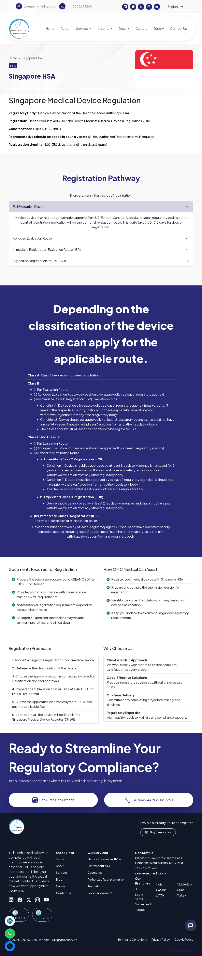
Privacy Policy (161, 939)
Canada (161, 890)
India (159, 884)
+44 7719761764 (146, 868)
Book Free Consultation (53, 803)
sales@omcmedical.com (151, 873)
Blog (59, 879)
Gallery (158, 28)
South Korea (139, 897)
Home (13, 58)
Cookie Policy (184, 939)
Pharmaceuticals (99, 866)
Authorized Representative (106, 879)
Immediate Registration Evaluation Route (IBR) (47, 253)
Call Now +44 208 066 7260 (149, 803)
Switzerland (143, 904)
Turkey (181, 895)
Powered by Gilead (180, 950)
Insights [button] (104, 28)
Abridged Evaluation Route (32, 241)
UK (136, 889)
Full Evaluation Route (28, 210)
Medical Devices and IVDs (104, 859)
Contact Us (63, 893)
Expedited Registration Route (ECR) (39, 264)
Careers (141, 28)
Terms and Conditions (132, 939)
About (60, 866)
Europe (140, 909)
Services (61, 872)
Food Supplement (100, 893)
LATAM (160, 895)
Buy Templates (158, 832)
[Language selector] (175, 6)
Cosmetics (95, 872)
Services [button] (82, 28)
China (180, 890)
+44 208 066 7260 (75, 6)
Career (60, 886)
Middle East (184, 884)
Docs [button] (123, 28)
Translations (96, 886)
